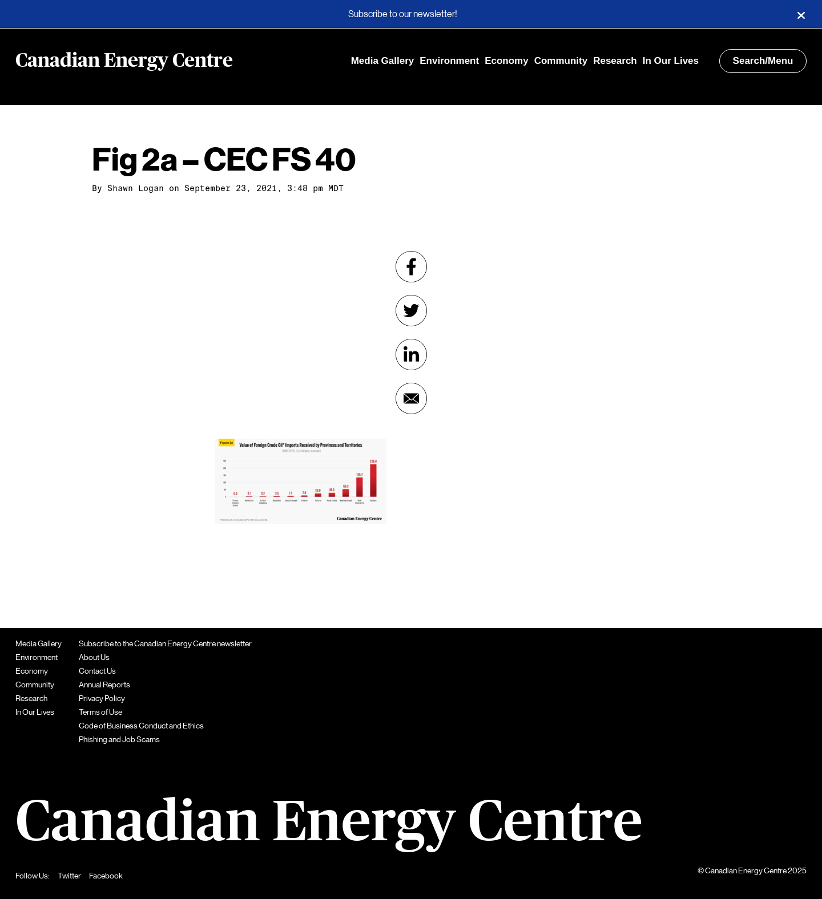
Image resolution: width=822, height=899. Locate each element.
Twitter (69, 876)
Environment (449, 60)
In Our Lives (671, 60)
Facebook (106, 876)
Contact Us (97, 671)
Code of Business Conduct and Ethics (141, 726)
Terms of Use (100, 712)
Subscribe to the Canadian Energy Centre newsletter (165, 643)
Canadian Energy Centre (124, 61)
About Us (94, 657)
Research (615, 60)
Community (561, 60)
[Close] (801, 14)
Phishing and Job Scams (119, 739)
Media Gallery (382, 60)
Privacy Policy (102, 698)
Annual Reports (104, 685)
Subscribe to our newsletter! (402, 14)
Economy (507, 60)
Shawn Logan (135, 188)
